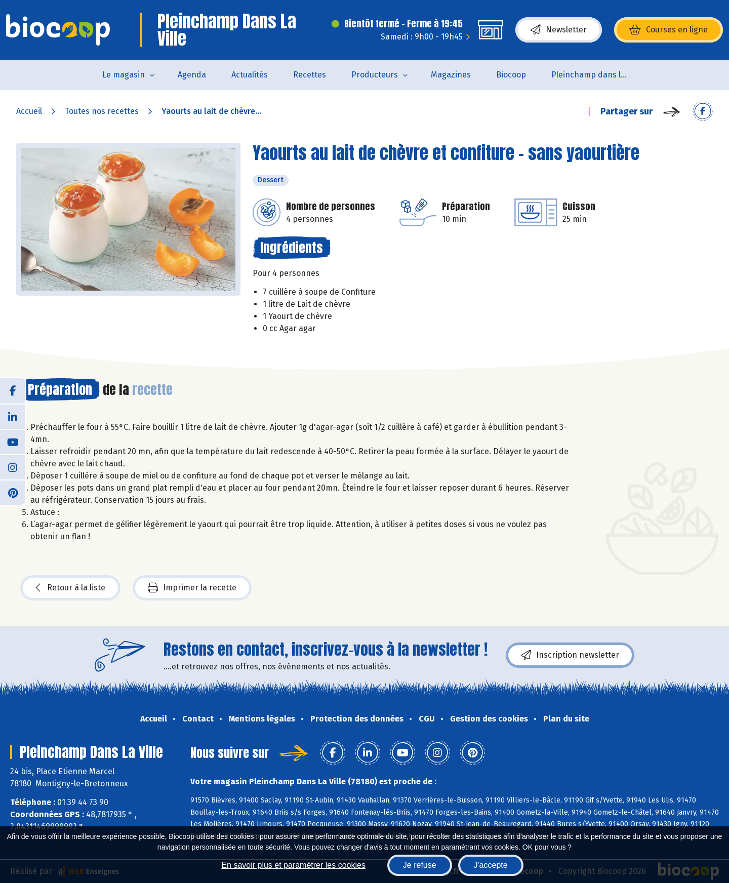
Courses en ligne (668, 30)
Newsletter (559, 30)
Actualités (249, 74)
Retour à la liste (70, 588)
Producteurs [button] (374, 74)
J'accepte (491, 865)
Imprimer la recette (192, 588)
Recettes (309, 74)
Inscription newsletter (570, 655)
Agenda (192, 74)
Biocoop (511, 74)
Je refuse (419, 865)
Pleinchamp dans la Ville (595, 74)
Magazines (451, 74)
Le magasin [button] (123, 74)
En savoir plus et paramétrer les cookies (293, 865)
